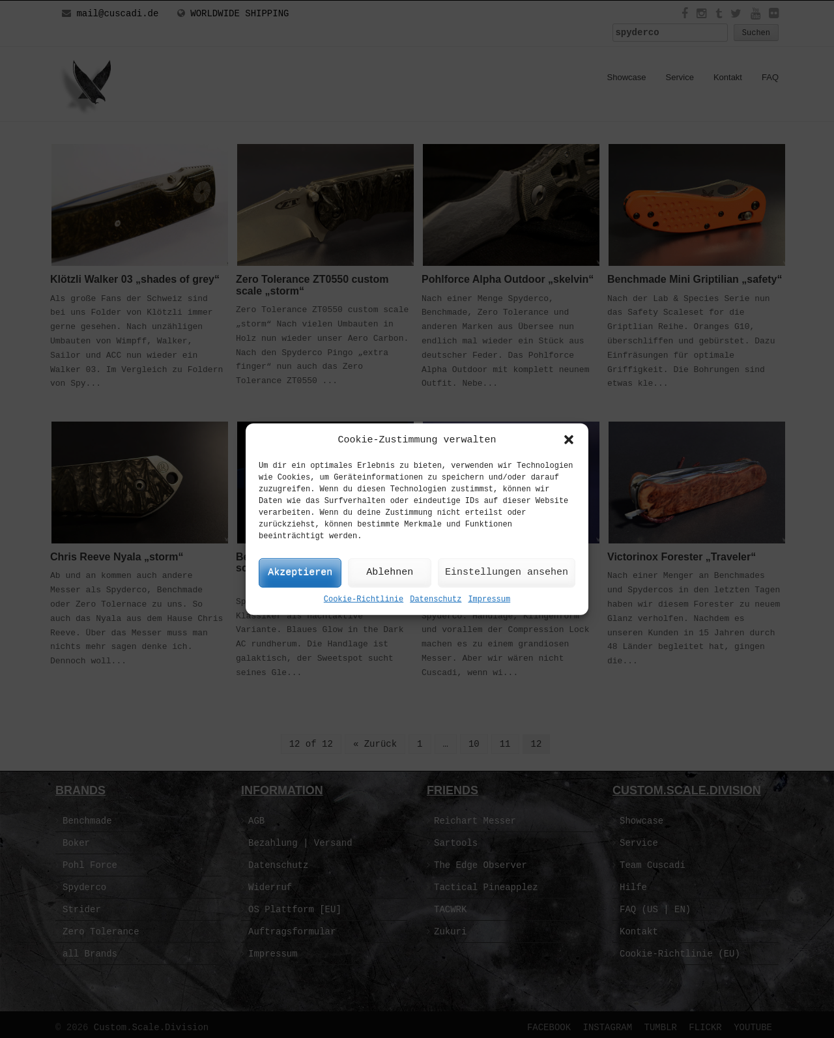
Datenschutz (435, 599)
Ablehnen (389, 572)
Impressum (489, 599)
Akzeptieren (300, 572)
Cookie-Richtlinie (363, 599)
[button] (568, 439)
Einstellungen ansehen (506, 572)
